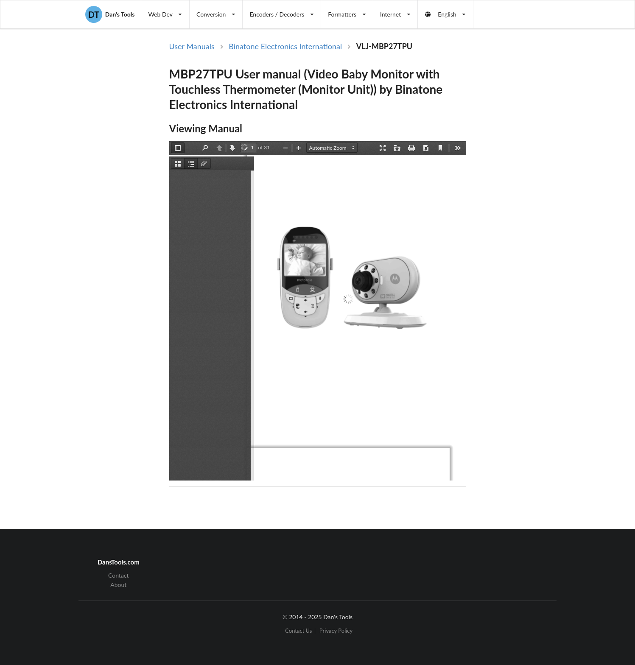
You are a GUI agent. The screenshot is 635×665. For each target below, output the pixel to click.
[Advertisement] (537, 179)
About (118, 584)
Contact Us (298, 631)
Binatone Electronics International (285, 46)
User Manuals (192, 46)
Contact (118, 575)
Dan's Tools (109, 14)
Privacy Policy (335, 631)
